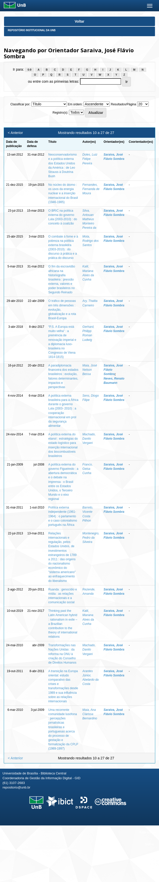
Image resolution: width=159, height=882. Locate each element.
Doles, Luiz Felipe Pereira (90, 159)
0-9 (29, 69)
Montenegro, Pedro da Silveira (91, 538)
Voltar (80, 21)
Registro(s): (60, 112)
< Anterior (15, 133)
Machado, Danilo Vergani (89, 439)
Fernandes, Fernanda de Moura (91, 189)
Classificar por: (20, 104)
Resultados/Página (123, 104)
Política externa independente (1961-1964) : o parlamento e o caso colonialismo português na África (62, 516)
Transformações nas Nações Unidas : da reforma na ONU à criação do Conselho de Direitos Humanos (62, 653)
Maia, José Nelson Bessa (90, 370)
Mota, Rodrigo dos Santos (91, 241)
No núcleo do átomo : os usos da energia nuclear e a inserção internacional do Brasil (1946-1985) (63, 193)
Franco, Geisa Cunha (88, 469)
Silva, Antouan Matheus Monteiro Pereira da (89, 219)
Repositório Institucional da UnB (32, 30)
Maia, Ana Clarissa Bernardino (90, 714)
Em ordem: (75, 104)
